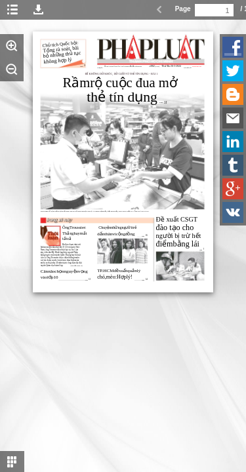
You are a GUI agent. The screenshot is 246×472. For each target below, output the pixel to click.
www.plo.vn (196, 66)
